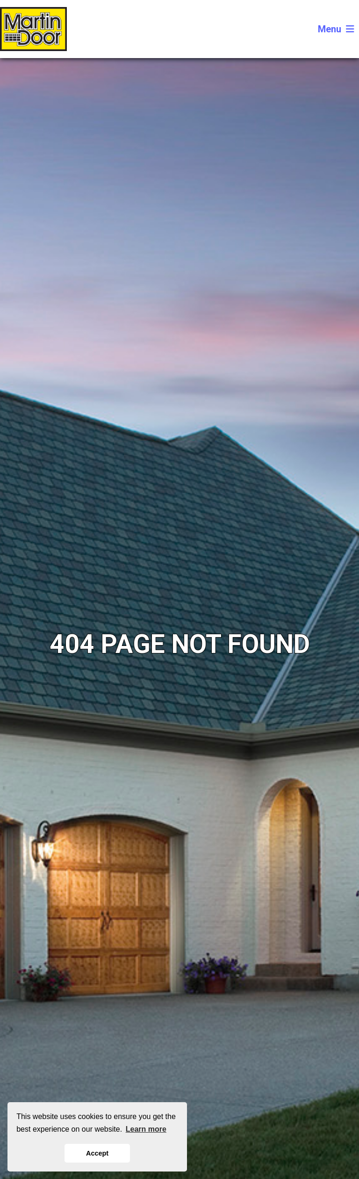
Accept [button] (97, 1153)
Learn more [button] (146, 1129)
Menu (336, 29)
